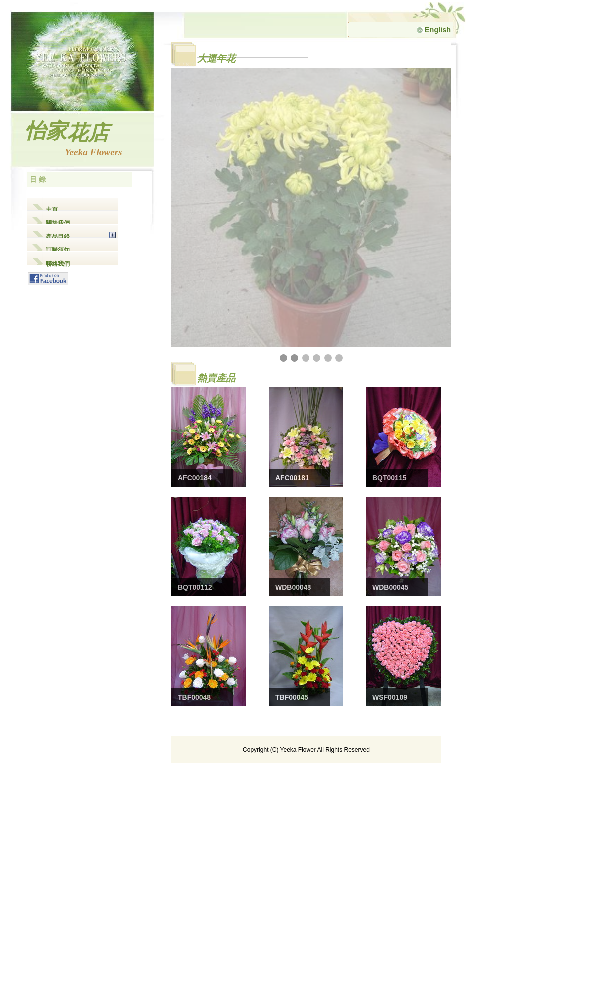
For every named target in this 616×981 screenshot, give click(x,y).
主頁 (52, 208)
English (434, 30)
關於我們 (58, 222)
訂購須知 (58, 249)
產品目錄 (58, 235)
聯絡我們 (58, 262)
